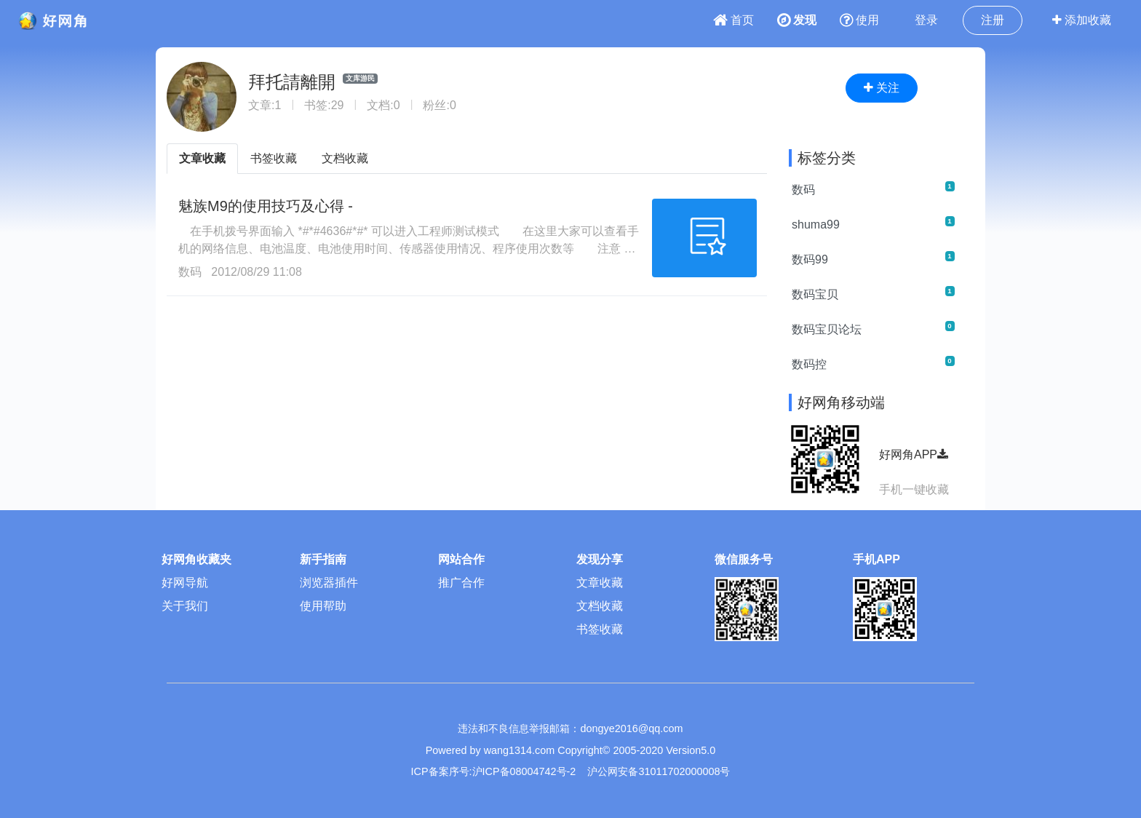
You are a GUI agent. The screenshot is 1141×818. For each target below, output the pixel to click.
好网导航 (185, 582)
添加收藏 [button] (1081, 20)
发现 (796, 20)
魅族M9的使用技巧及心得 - (265, 206)
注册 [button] (992, 20)
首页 (733, 20)
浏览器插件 (329, 582)
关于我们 (185, 606)
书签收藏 (273, 158)
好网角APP (913, 454)
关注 (881, 88)
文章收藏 (202, 158)
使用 (859, 20)
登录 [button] (926, 20)
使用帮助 (323, 606)
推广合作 (461, 582)
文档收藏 (345, 158)
